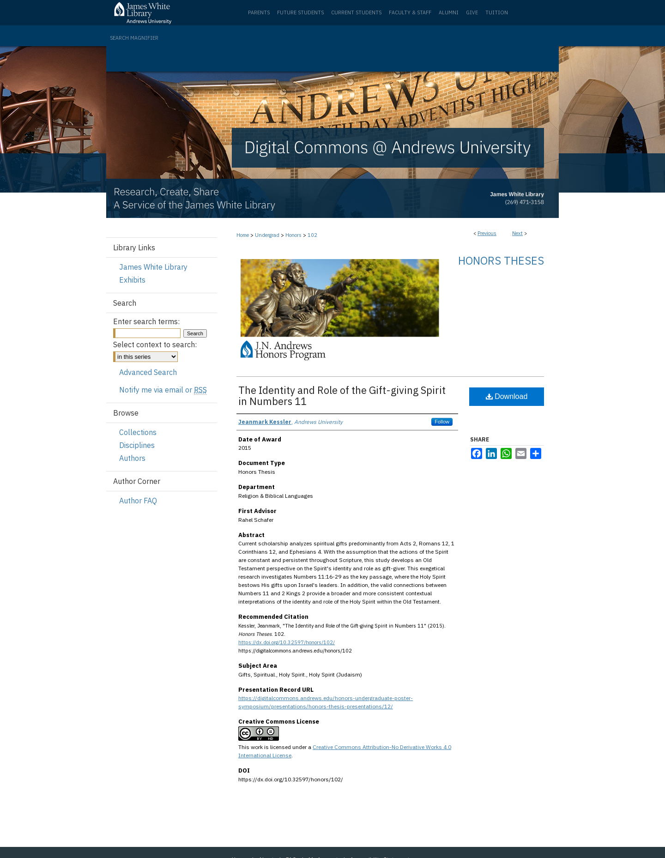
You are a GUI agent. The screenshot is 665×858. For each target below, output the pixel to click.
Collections (138, 432)
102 (312, 235)
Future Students (300, 12)
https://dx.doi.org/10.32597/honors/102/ (286, 642)
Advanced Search (148, 372)
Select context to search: (155, 344)
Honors (293, 235)
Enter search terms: (146, 321)
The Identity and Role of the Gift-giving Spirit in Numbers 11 (342, 395)
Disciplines (137, 445)
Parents (259, 12)
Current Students (356, 12)
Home (242, 235)
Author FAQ (138, 500)
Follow (442, 421)
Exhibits (132, 279)
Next (517, 233)
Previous (487, 233)
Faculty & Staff (410, 12)
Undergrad (267, 235)
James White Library (153, 267)
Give (472, 12)
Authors (132, 458)
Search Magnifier (134, 38)
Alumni (449, 12)
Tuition (496, 12)
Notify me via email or (163, 389)
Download (507, 396)
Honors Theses (501, 260)
